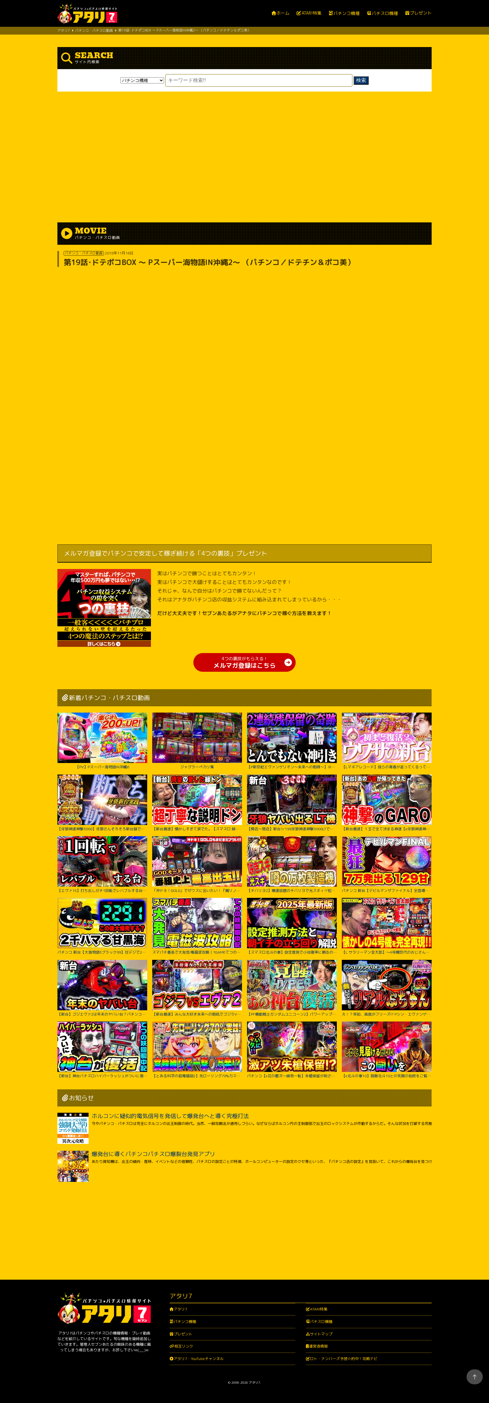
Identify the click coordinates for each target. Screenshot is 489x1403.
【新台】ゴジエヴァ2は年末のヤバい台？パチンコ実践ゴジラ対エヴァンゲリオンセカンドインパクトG (102, 988)
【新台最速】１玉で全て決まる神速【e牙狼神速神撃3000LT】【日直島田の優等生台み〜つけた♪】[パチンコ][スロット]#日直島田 (387, 803)
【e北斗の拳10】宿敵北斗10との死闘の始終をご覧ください (387, 1049)
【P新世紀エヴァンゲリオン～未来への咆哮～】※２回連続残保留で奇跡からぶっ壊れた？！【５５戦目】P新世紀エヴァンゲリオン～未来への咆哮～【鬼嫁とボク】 (292, 741)
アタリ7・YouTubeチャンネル (199, 1358)
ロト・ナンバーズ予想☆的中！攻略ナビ (343, 1358)
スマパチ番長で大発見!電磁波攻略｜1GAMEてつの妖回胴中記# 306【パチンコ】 (197, 926)
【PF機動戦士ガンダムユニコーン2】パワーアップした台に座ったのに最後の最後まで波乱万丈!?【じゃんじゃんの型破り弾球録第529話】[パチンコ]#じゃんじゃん (292, 988)
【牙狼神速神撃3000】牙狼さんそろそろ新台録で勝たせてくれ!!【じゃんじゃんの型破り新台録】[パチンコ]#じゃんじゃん (102, 803)
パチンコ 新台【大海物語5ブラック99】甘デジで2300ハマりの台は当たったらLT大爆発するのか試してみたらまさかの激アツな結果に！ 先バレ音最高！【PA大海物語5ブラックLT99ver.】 (102, 926)
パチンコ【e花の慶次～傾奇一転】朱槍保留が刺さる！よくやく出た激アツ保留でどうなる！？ (292, 1049)
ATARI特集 (312, 13)
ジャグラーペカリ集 (197, 741)
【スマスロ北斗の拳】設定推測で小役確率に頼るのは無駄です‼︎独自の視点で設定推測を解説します (292, 926)
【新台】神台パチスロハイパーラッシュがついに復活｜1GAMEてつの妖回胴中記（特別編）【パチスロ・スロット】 (102, 1049)
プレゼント (421, 13)
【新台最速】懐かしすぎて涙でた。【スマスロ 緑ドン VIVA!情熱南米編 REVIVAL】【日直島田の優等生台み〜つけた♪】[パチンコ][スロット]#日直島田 (197, 803)
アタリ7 (180, 1309)
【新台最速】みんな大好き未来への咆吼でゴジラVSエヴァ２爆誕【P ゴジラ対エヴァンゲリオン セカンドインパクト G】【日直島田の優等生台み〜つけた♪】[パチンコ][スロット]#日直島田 (197, 988)
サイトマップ (321, 1334)
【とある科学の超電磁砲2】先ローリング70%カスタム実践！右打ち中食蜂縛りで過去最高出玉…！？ (197, 1049)
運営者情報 (318, 1346)
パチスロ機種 (385, 13)
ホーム (282, 13)
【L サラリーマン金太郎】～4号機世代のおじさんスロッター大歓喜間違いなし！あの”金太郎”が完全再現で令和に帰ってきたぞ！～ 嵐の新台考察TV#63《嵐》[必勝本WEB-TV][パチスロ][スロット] (387, 926)
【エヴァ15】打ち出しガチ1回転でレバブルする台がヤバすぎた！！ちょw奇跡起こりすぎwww (102, 864)
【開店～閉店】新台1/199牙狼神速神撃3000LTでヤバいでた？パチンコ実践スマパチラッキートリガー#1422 (292, 803)
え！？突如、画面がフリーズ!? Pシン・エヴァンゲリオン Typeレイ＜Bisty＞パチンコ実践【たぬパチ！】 (387, 988)
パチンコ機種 (346, 13)
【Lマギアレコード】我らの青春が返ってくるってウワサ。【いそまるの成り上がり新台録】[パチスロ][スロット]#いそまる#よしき (387, 741)
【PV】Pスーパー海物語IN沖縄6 (102, 741)
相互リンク (183, 1346)
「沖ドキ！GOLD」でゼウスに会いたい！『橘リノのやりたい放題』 (197, 864)
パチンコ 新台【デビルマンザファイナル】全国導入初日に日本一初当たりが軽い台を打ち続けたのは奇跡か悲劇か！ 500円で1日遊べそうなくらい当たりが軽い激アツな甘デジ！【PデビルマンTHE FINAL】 (387, 864)
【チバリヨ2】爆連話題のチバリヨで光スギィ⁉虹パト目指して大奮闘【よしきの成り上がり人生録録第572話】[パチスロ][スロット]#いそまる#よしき (292, 864)
